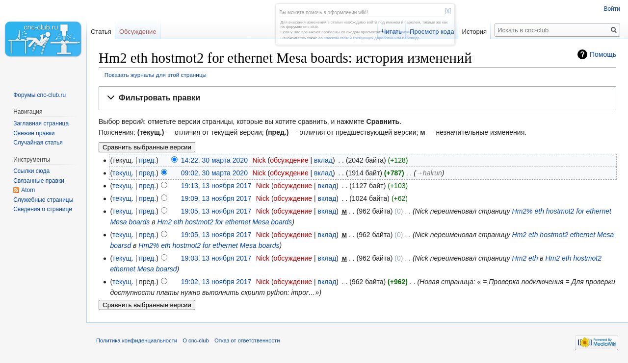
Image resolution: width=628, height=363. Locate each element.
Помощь (603, 54)
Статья (101, 31)
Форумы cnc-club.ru (39, 95)
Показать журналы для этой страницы (156, 75)
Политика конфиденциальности (136, 340)
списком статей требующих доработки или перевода (371, 38)
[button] (357, 98)
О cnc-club (196, 340)
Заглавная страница (41, 123)
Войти (611, 8)
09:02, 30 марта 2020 (214, 173)
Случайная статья (37, 142)
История (474, 31)
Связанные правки (38, 180)
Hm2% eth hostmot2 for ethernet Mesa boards (208, 245)
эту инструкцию (399, 32)
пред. (147, 160)
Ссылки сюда (31, 171)
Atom (28, 190)
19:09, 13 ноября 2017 (216, 198)
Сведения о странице (42, 209)
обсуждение (289, 160)
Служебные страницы (43, 199)
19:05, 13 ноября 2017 (216, 211)
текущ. (122, 173)
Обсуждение (138, 31)
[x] (448, 10)
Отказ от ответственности (247, 340)
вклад (323, 160)
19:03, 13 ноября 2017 (216, 258)
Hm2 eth (525, 258)
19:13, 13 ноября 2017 (216, 186)
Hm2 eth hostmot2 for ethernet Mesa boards (224, 222)
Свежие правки (33, 133)
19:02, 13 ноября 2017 (216, 282)
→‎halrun (429, 173)
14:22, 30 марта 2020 (214, 160)
